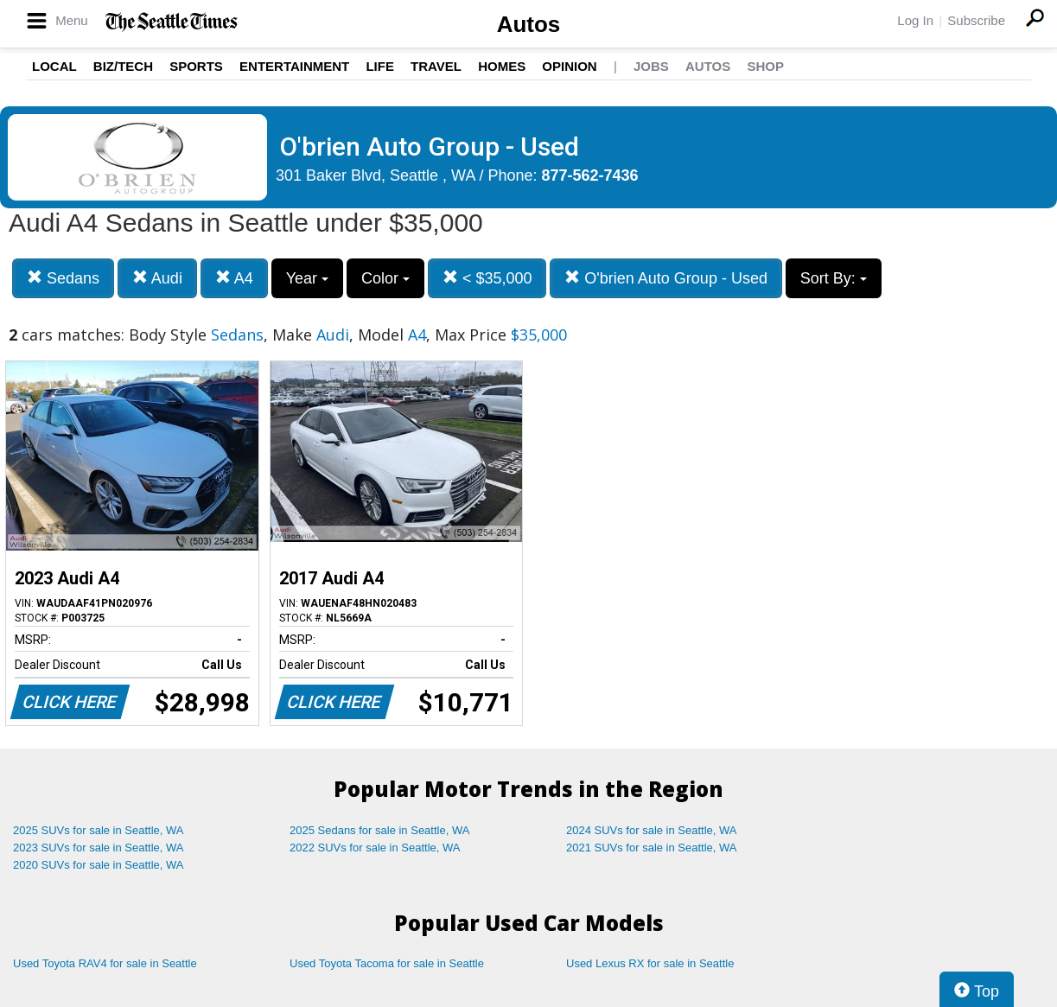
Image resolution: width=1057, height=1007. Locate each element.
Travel (436, 66)
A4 (234, 278)
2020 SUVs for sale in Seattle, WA (98, 864)
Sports (196, 66)
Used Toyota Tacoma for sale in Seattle (387, 963)
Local (54, 66)
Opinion (569, 66)
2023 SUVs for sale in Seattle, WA (98, 847)
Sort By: (833, 278)
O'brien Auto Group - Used (665, 278)
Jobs (651, 66)
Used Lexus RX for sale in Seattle (650, 963)
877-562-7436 (590, 175)
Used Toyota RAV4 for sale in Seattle (105, 963)
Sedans (63, 278)
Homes (501, 66)
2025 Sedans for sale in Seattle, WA (379, 830)
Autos (529, 24)
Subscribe (976, 20)
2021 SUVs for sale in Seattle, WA (651, 847)
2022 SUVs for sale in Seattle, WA (375, 847)
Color (385, 278)
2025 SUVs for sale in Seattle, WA (98, 830)
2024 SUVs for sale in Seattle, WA (651, 830)
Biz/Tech (123, 66)
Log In (915, 20)
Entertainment (294, 66)
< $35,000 (487, 278)
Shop (765, 66)
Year (307, 278)
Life (380, 66)
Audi (157, 278)
